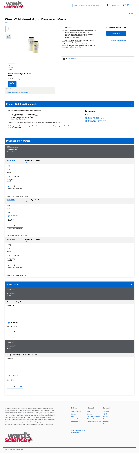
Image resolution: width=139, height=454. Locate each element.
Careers (105, 425)
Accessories (28, 80)
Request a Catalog (76, 413)
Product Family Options (16, 80)
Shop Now (116, 33)
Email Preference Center (78, 431)
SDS (6, 23)
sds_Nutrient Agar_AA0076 (93, 123)
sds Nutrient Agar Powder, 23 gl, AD (95, 121)
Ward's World (75, 434)
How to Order (75, 420)
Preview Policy (75, 423)
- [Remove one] (8, 187)
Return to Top (11, 69)
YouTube (105, 418)
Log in (8, 177)
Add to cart (11, 85)
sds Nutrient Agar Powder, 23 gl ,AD (95, 120)
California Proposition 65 (94, 423)
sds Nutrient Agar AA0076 (92, 118)
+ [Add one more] (21, 187)
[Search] (89, 5)
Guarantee (74, 415)
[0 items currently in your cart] (127, 5)
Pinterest (105, 420)
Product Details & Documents (69, 105)
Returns (73, 418)
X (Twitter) (106, 415)
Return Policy (72, 58)
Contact (89, 415)
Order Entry (116, 5)
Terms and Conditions (93, 418)
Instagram (106, 423)
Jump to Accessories (118, 40)
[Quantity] (14, 187)
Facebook (106, 413)
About (88, 413)
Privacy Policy (91, 420)
